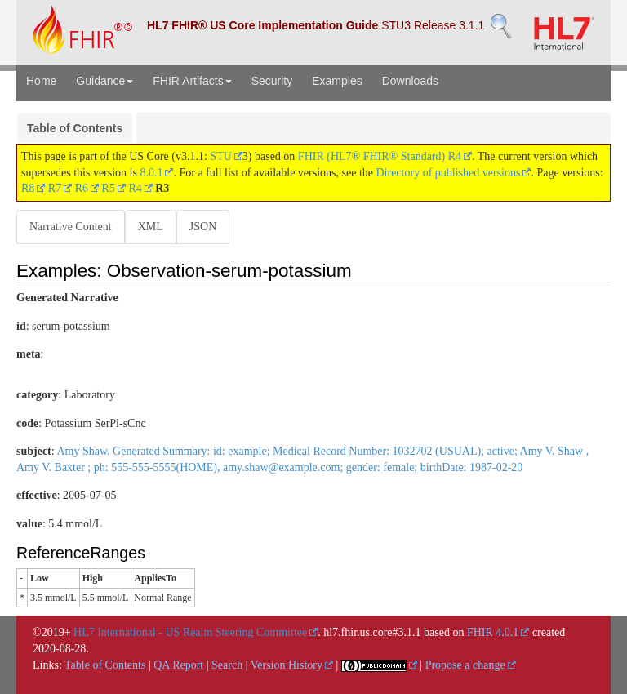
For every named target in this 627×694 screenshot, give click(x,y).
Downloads (410, 80)
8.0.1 (151, 173)
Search (226, 665)
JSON (202, 226)
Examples (337, 80)
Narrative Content (70, 226)
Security (272, 80)
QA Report (178, 665)
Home (41, 80)
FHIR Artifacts (192, 80)
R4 (134, 188)
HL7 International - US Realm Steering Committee (190, 632)
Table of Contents (74, 128)
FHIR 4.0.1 (492, 632)
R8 (27, 188)
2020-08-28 (59, 649)
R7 (54, 188)
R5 (108, 188)
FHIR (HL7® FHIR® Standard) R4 (379, 156)
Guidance (104, 80)
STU (220, 156)
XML (150, 226)
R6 (81, 188)
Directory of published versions (448, 173)
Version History (286, 665)
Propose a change (465, 665)
